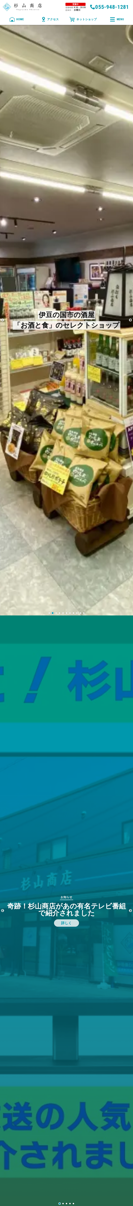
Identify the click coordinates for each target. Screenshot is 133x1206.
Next (130, 320)
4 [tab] (70, 1203)
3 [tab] (66, 1203)
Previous (2, 320)
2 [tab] (63, 1203)
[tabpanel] (66, 910)
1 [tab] (59, 1203)
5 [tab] (73, 1203)
